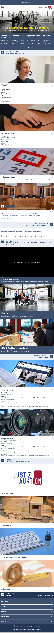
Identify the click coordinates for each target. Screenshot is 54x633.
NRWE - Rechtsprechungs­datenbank (16, 348)
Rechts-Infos (5, 616)
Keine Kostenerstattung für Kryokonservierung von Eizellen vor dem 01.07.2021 (20, 231)
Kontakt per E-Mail (5, 101)
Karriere (4, 313)
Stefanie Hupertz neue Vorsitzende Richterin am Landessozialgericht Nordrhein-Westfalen (23, 236)
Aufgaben (4, 606)
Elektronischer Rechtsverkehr (13, 557)
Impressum (37, 626)
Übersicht (16, 626)
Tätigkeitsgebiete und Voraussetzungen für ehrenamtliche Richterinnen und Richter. (20, 215)
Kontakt (4, 85)
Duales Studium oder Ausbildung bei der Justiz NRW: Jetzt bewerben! (25, 37)
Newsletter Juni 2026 (6, 394)
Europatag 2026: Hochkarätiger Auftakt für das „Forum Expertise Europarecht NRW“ (20, 403)
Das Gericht (4, 602)
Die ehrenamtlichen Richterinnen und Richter (20, 213)
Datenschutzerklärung (26, 626)
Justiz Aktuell (7, 390)
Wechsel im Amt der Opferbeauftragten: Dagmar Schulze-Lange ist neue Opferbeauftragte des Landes (24, 406)
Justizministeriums (9, 439)
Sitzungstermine (8, 177)
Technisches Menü (26, 2)
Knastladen (6, 525)
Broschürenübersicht (6, 218)
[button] (25, 47)
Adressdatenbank (8, 589)
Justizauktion (7, 493)
